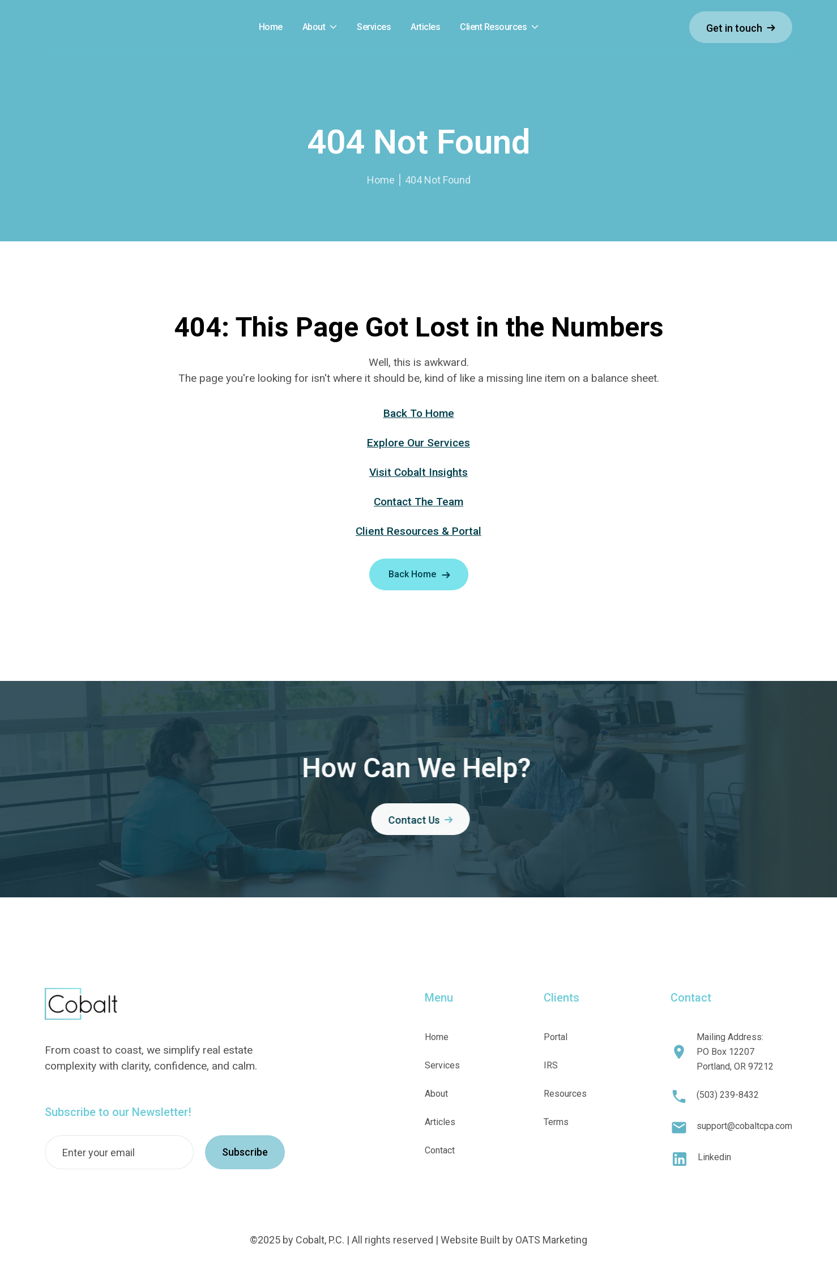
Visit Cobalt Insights (418, 472)
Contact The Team (418, 501)
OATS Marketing (551, 1240)
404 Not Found (438, 180)
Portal (555, 1037)
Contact (440, 1150)
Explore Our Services (418, 442)
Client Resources (493, 27)
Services (442, 1065)
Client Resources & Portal (418, 531)
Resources (565, 1093)
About (314, 27)
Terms (556, 1122)
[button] (320, 27)
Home (381, 180)
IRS (551, 1065)
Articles (440, 1122)
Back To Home (418, 413)
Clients (561, 997)
